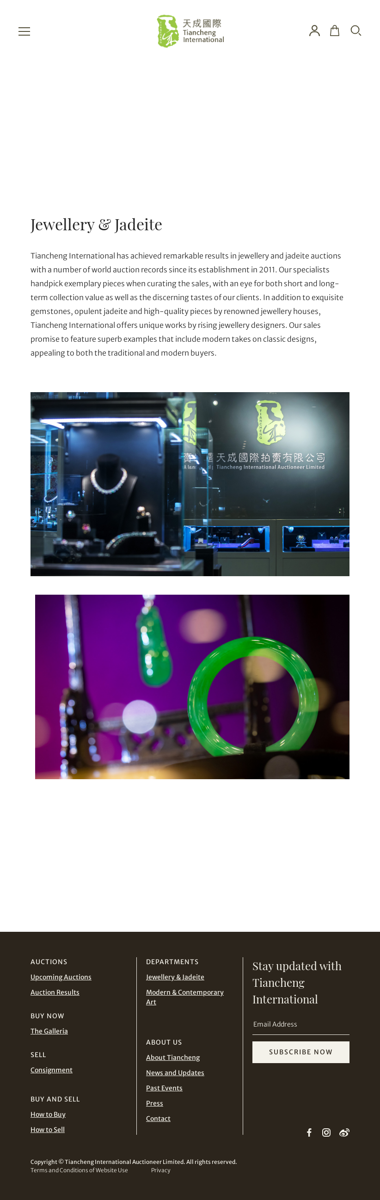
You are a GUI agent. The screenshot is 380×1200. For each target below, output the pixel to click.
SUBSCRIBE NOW (301, 1052)
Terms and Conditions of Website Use (79, 1170)
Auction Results (55, 992)
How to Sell (48, 1130)
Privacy (160, 1170)
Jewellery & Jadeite (175, 977)
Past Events (164, 1088)
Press (154, 1103)
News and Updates (175, 1073)
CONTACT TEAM (280, 876)
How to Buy (48, 1114)
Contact (158, 1118)
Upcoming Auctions (61, 977)
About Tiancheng (173, 1057)
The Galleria (49, 1031)
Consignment (52, 1070)
